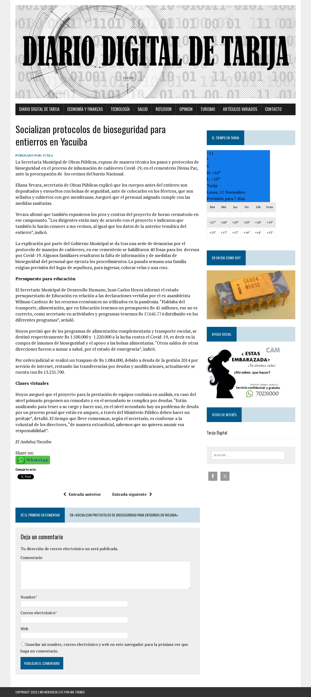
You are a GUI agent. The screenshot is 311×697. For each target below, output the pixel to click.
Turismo (207, 109)
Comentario (31, 557)
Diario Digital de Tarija (39, 109)
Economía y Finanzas (85, 109)
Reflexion (164, 109)
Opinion (186, 109)
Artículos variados (240, 109)
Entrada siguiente (132, 494)
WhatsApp (37, 460)
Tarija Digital (217, 433)
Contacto (273, 109)
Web (24, 628)
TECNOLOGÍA (120, 109)
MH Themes (77, 692)
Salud (143, 109)
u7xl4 (48, 155)
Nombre (27, 597)
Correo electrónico (37, 612)
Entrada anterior (82, 494)
